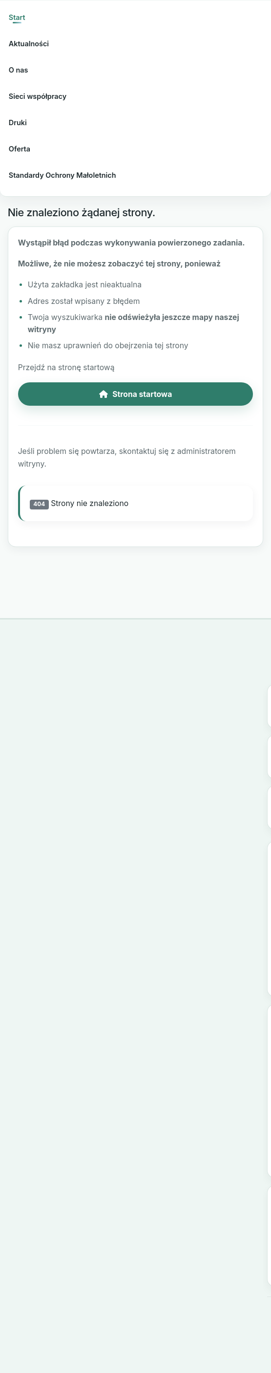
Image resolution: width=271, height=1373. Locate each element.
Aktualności (29, 43)
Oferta (19, 149)
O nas (18, 70)
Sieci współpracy (37, 96)
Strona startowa (135, 394)
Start (17, 17)
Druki (18, 122)
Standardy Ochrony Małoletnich (62, 175)
